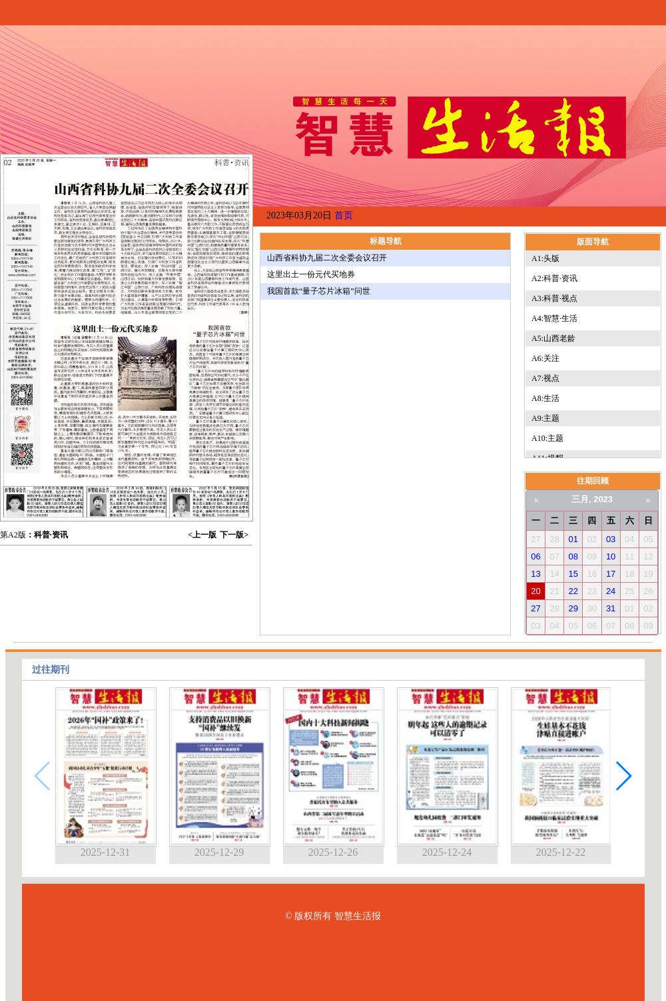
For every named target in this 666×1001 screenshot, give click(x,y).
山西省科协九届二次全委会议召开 (327, 257)
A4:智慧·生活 (554, 318)
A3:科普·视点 (554, 298)
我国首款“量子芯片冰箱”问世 (318, 291)
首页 (343, 215)
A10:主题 (547, 438)
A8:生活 (545, 398)
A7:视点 (545, 378)
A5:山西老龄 (553, 338)
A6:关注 (545, 358)
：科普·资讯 (47, 534)
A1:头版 (545, 258)
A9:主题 (545, 418)
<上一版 (202, 534)
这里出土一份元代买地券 (311, 274)
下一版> (234, 534)
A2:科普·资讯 (554, 278)
